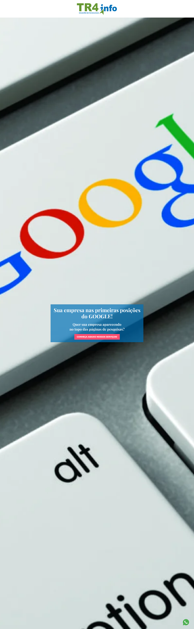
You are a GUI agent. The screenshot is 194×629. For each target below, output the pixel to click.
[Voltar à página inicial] (97, 9)
